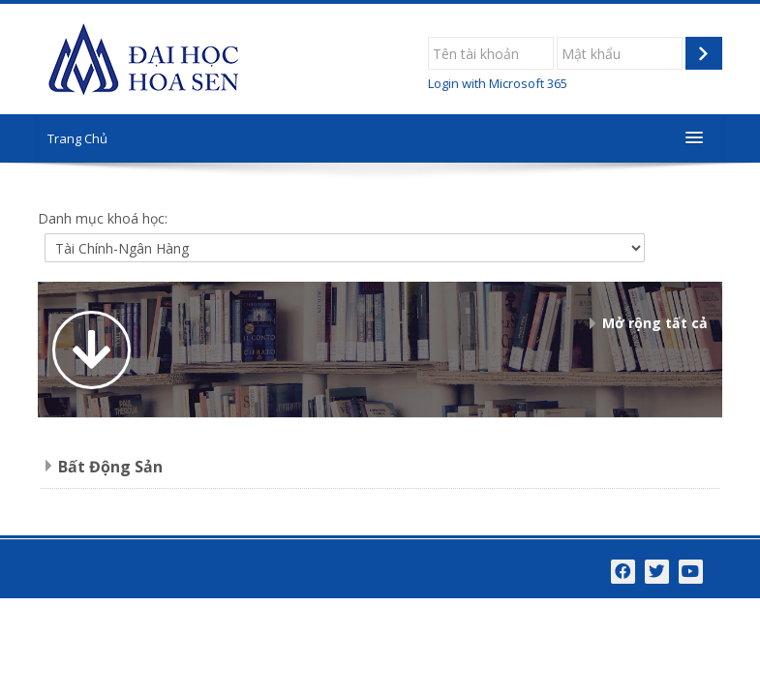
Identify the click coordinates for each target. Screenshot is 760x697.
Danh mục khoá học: (102, 218)
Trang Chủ (77, 138)
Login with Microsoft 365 (497, 83)
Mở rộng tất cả (655, 323)
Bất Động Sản (110, 466)
